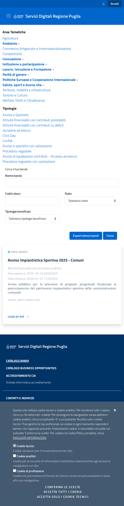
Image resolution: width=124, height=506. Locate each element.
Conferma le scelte (63, 487)
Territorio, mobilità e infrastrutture (27, 90)
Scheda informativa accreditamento (28, 382)
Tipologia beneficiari (18, 211)
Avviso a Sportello (16, 114)
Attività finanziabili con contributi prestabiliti (34, 120)
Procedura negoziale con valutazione (29, 161)
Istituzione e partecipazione (23, 64)
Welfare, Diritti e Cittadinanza (24, 100)
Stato (68, 193)
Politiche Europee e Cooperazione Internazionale (39, 79)
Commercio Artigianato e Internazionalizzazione (37, 48)
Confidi (7, 140)
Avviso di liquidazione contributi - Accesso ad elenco (40, 156)
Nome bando (13, 175)
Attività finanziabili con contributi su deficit (33, 125)
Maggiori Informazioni (29, 437)
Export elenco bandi (86, 235)
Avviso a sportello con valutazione (27, 145)
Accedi (115, 3)
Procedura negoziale (17, 151)
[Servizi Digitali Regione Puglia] (49, 16)
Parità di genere (14, 74)
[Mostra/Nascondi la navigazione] (8, 15)
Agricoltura (10, 38)
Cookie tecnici (25, 446)
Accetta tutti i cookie (63, 492)
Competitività (12, 53)
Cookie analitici (26, 456)
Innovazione (12, 58)
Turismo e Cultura (15, 95)
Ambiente (10, 43)
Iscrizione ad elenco (17, 130)
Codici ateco (12, 193)
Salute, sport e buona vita (22, 84)
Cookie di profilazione (30, 471)
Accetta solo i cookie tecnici (63, 497)
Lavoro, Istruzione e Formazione (27, 69)
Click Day (9, 135)
